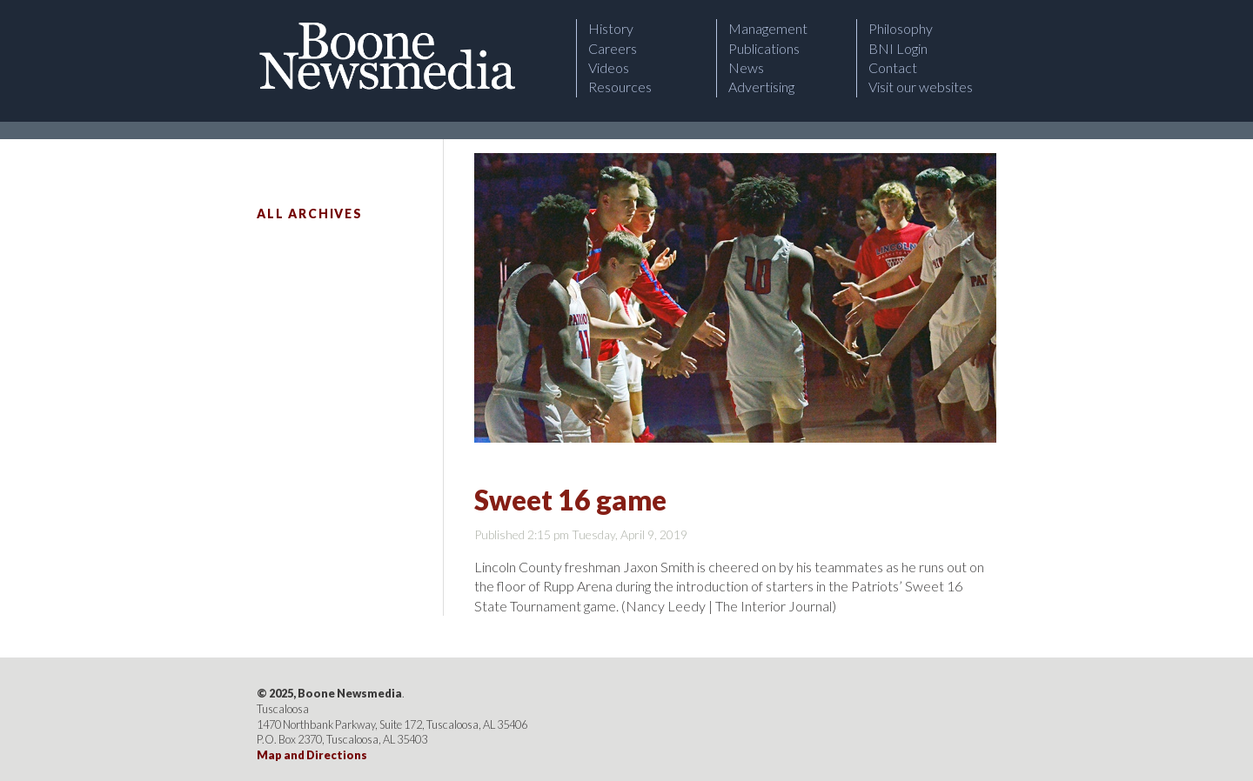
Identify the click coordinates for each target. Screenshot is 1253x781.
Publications (764, 48)
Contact (892, 67)
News (746, 67)
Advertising (761, 86)
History (610, 28)
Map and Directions (312, 755)
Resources (620, 86)
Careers (612, 48)
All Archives (310, 213)
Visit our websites (920, 86)
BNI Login (898, 48)
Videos (608, 67)
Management (767, 28)
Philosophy (900, 28)
